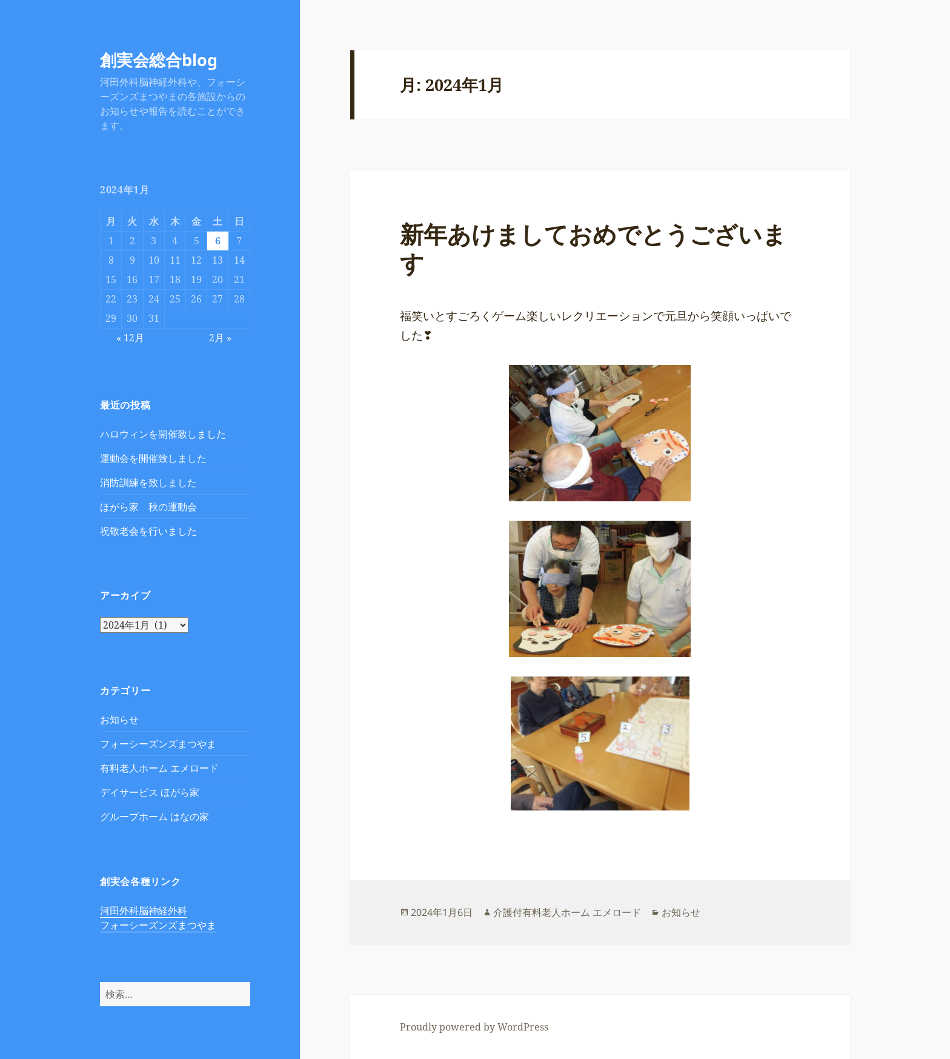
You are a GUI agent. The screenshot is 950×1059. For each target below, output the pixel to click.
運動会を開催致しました (153, 458)
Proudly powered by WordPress (474, 1027)
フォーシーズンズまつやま (158, 743)
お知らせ (119, 719)
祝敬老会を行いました (148, 531)
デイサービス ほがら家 (149, 792)
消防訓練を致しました (148, 482)
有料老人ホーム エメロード (159, 768)
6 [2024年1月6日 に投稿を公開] (218, 240)
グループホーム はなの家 (154, 816)
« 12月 (130, 337)
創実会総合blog (159, 59)
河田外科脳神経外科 (143, 910)
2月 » (220, 337)
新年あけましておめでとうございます (593, 248)
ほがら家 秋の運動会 (148, 506)
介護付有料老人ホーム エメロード (567, 912)
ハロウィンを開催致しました (163, 434)
